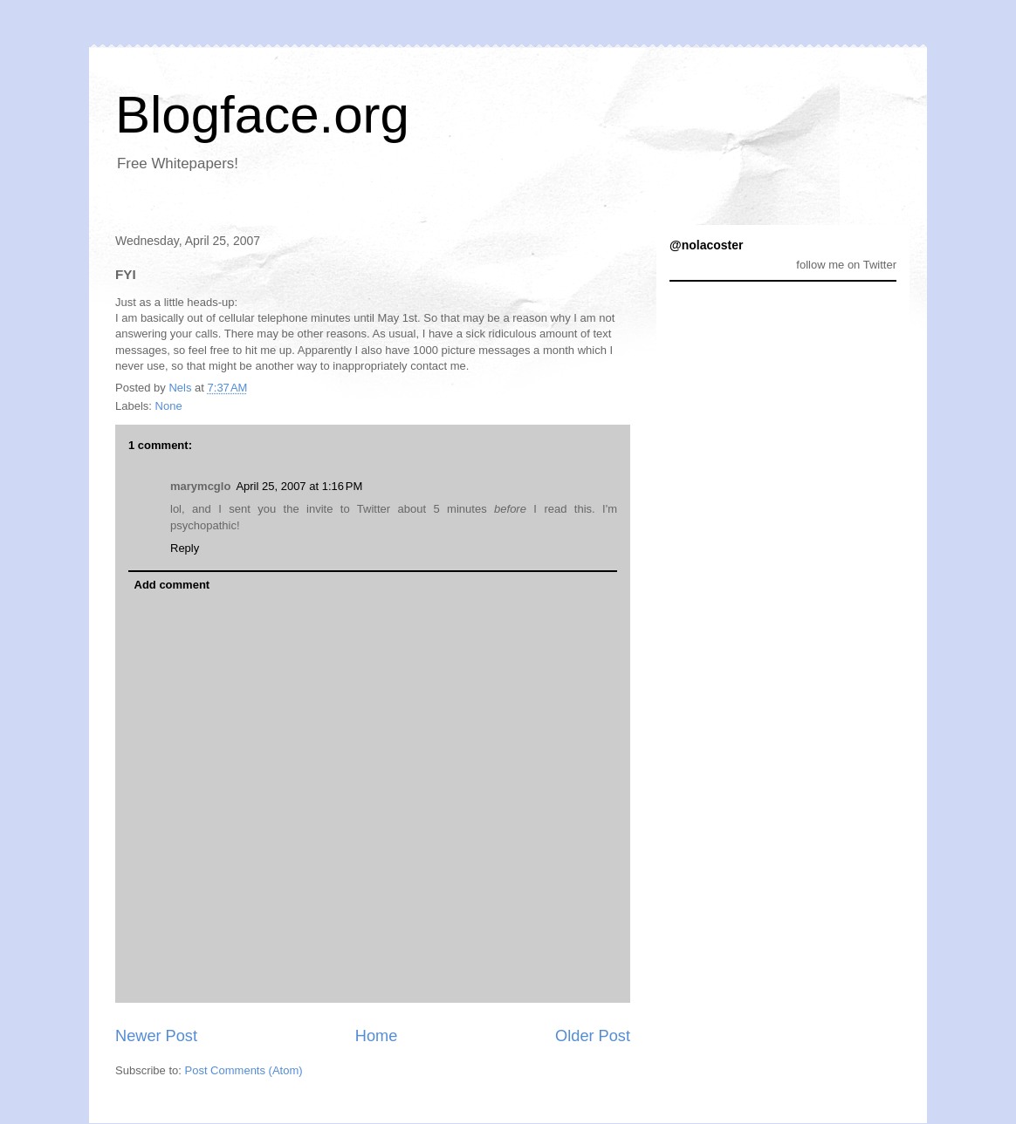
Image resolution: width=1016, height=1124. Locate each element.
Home (376, 1036)
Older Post (592, 1036)
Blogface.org (262, 114)
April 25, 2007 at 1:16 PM (299, 486)
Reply (184, 548)
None (168, 405)
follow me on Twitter (846, 264)
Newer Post (156, 1036)
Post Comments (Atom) (244, 1070)
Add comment (172, 584)
